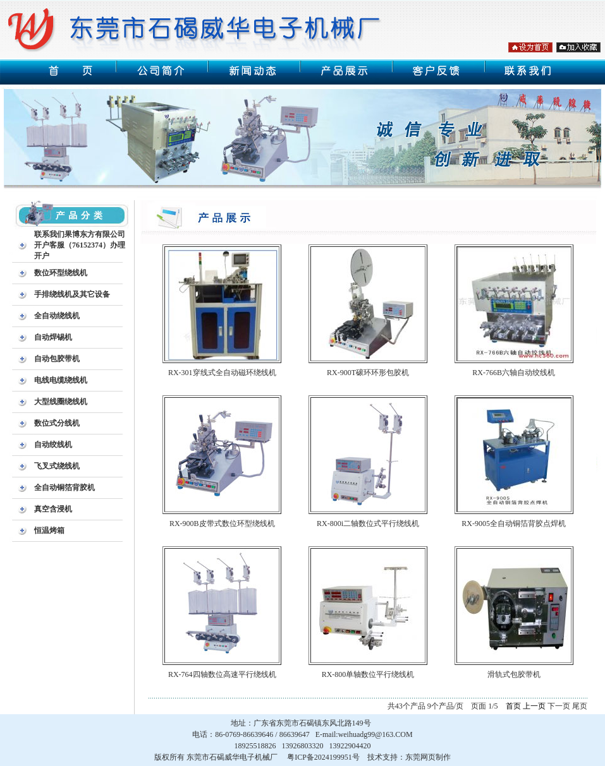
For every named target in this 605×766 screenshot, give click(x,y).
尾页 (579, 706)
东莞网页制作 (428, 757)
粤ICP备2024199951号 (323, 757)
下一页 (558, 706)
